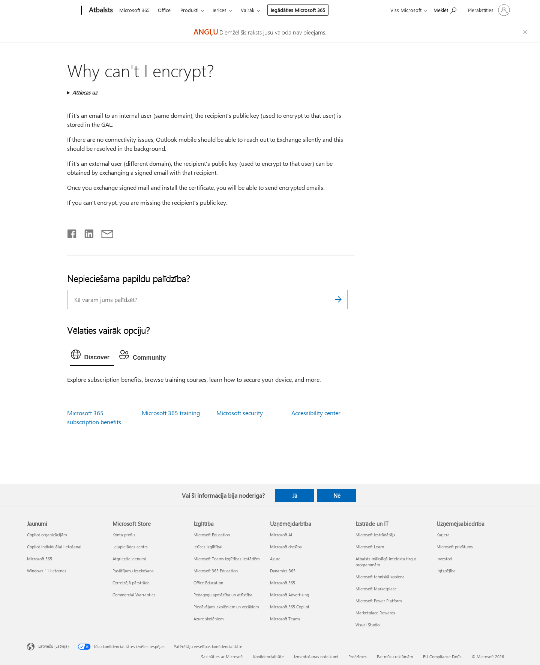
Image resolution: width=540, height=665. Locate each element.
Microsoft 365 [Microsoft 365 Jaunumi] (39, 558)
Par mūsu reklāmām (395, 656)
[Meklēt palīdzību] (445, 9)
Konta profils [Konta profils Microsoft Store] (123, 534)
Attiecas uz (84, 92)
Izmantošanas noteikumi (316, 656)
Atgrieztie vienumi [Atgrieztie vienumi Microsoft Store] (129, 558)
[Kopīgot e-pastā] (103, 232)
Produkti (189, 10)
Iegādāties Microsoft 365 (298, 10)
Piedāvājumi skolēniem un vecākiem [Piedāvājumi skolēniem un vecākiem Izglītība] (226, 606)
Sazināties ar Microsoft (222, 656)
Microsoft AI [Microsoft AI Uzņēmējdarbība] (281, 534)
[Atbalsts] (100, 10)
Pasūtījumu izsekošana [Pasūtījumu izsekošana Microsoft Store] (133, 570)
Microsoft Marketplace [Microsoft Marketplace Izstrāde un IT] (376, 588)
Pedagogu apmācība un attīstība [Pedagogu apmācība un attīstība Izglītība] (223, 594)
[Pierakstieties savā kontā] (488, 10)
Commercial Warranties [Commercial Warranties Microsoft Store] (134, 594)
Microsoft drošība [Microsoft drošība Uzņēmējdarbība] (286, 546)
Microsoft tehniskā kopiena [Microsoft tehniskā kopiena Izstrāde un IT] (380, 576)
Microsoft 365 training (171, 413)
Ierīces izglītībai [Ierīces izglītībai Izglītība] (208, 546)
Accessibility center (315, 413)
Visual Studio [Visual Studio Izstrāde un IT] (368, 624)
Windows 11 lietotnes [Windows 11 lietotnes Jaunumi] (46, 570)
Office (164, 10)
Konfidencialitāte (268, 656)
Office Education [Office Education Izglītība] (208, 582)
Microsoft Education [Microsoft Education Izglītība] (212, 534)
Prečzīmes (357, 656)
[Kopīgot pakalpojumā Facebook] (72, 232)
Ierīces (219, 10)
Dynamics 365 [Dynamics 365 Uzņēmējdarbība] (283, 570)
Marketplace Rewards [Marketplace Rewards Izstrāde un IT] (375, 612)
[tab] (92, 356)
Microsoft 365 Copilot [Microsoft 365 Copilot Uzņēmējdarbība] (289, 606)
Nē (336, 495)
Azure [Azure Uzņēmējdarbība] (275, 558)
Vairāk (247, 10)
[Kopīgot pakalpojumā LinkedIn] (86, 232)
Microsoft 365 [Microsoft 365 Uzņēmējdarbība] (282, 582)
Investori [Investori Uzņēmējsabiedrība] (444, 558)
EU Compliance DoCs (442, 656)
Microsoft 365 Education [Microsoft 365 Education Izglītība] (216, 570)
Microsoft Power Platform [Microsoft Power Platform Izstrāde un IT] (379, 600)
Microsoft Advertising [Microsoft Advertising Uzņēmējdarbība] (289, 594)
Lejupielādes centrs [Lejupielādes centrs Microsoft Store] (130, 546)
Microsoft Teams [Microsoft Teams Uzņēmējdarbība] (285, 618)
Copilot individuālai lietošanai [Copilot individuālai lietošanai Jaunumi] (54, 546)
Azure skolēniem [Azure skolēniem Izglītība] (209, 618)
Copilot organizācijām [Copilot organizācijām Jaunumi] (47, 534)
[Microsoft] (52, 10)
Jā (294, 495)
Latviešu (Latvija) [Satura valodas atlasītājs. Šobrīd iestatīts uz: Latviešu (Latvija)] (53, 645)
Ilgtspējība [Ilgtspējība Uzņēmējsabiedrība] (446, 570)
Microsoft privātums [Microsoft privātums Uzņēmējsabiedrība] (454, 546)
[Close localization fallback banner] (526, 32)
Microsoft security (239, 413)
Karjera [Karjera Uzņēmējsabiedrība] (443, 534)
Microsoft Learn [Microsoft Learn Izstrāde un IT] (370, 546)
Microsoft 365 (134, 10)
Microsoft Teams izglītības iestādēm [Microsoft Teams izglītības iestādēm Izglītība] (227, 558)
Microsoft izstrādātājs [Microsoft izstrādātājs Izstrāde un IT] (375, 534)
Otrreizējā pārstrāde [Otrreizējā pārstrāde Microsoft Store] (131, 582)
